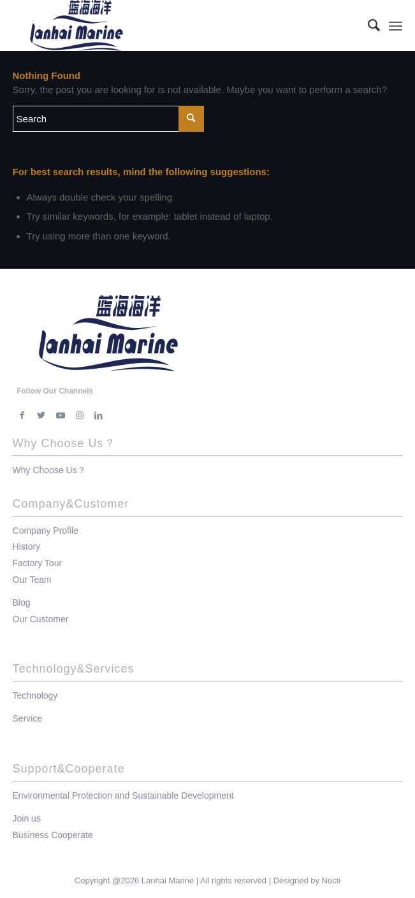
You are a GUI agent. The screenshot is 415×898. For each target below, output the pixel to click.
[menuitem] (367, 25)
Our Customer (41, 619)
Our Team (32, 579)
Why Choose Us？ (49, 470)
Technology (35, 695)
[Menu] (395, 25)
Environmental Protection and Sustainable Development (123, 795)
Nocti (331, 880)
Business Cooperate (53, 835)
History (27, 546)
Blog (22, 602)
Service (28, 718)
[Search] (367, 25)
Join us (27, 818)
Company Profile (46, 530)
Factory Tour (37, 563)
